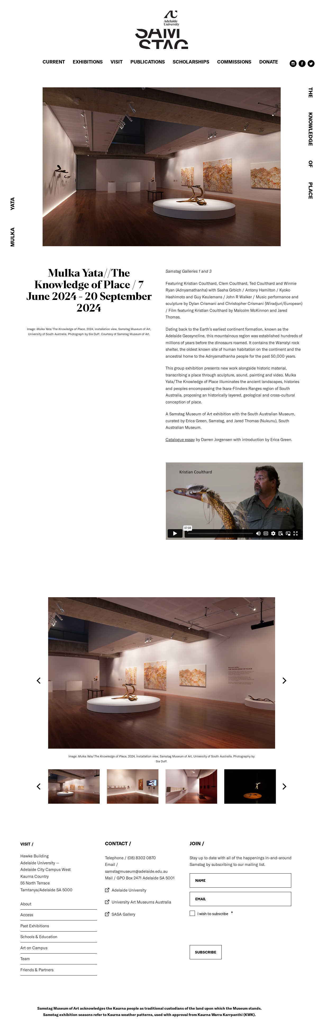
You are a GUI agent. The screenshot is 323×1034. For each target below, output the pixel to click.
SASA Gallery (123, 914)
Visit (116, 62)
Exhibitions (88, 62)
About (25, 903)
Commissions (234, 62)
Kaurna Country (34, 876)
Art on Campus (33, 947)
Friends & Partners (36, 969)
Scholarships (191, 62)
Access (26, 914)
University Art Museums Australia (141, 902)
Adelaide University (129, 890)
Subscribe (205, 952)
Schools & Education (38, 936)
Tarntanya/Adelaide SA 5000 (46, 889)
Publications (147, 62)
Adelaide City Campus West (45, 869)
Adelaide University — (39, 862)
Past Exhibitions (34, 925)
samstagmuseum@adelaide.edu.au (136, 871)
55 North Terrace (35, 882)
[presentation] (230, 973)
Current (54, 62)
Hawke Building (34, 855)
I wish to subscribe (213, 913)
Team (25, 958)
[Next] (284, 680)
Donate (268, 62)
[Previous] (39, 680)
